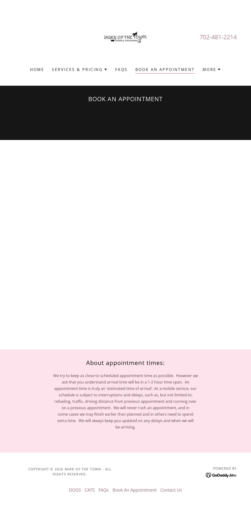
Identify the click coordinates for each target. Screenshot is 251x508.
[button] (80, 69)
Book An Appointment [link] (165, 69)
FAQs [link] (121, 69)
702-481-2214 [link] (218, 37)
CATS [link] (90, 490)
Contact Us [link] (171, 490)
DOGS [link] (75, 490)
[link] (125, 37)
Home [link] (37, 69)
